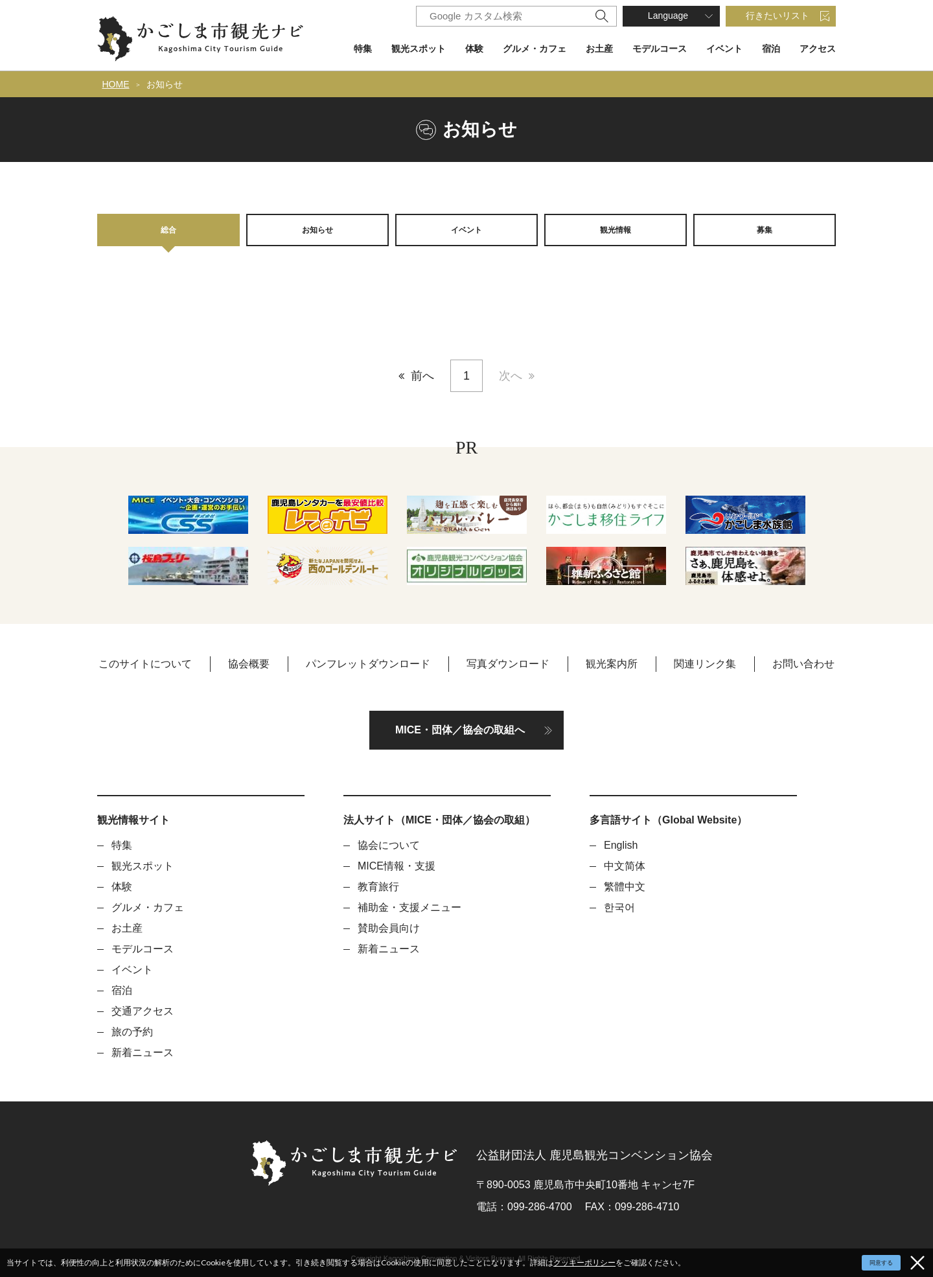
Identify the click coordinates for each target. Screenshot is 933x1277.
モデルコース (659, 48)
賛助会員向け (389, 928)
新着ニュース (142, 1052)
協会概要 (249, 663)
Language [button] (668, 15)
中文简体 (624, 865)
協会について (389, 845)
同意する (881, 1263)
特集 (363, 48)
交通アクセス (142, 1011)
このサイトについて (145, 663)
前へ (422, 375)
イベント (724, 48)
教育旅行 (378, 886)
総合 (168, 229)
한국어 (619, 907)
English (621, 845)
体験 (474, 48)
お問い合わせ (803, 663)
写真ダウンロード (507, 663)
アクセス (818, 48)
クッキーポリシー (584, 1262)
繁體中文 (624, 886)
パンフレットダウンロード (368, 663)
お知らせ (164, 84)
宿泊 (771, 48)
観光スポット (418, 48)
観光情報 (615, 229)
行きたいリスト (777, 15)
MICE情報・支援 (396, 865)
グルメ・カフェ (534, 48)
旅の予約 (132, 1031)
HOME (116, 84)
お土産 (599, 48)
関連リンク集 (705, 663)
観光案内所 (612, 663)
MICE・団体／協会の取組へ (460, 729)
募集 (764, 229)
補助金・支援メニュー (409, 907)
